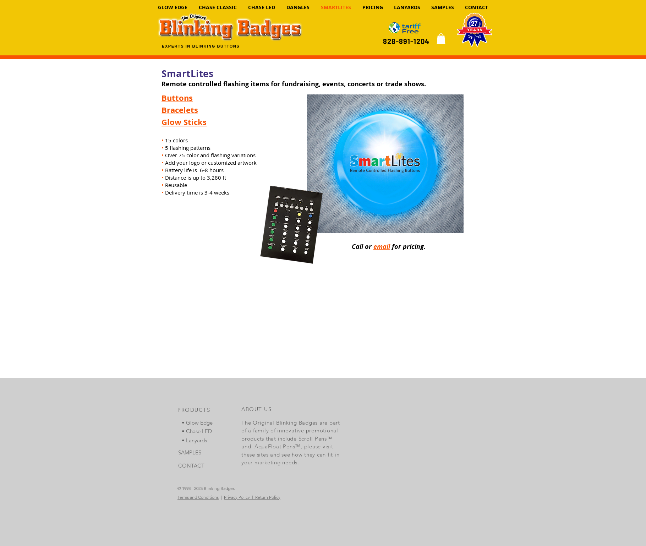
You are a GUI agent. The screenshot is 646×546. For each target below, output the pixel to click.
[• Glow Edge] (200, 422)
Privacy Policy (237, 497)
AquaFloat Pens (274, 446)
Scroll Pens (313, 438)
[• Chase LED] (200, 431)
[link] (441, 38)
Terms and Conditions (198, 497)
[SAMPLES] (196, 452)
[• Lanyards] (200, 440)
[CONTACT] (196, 466)
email (381, 246)
